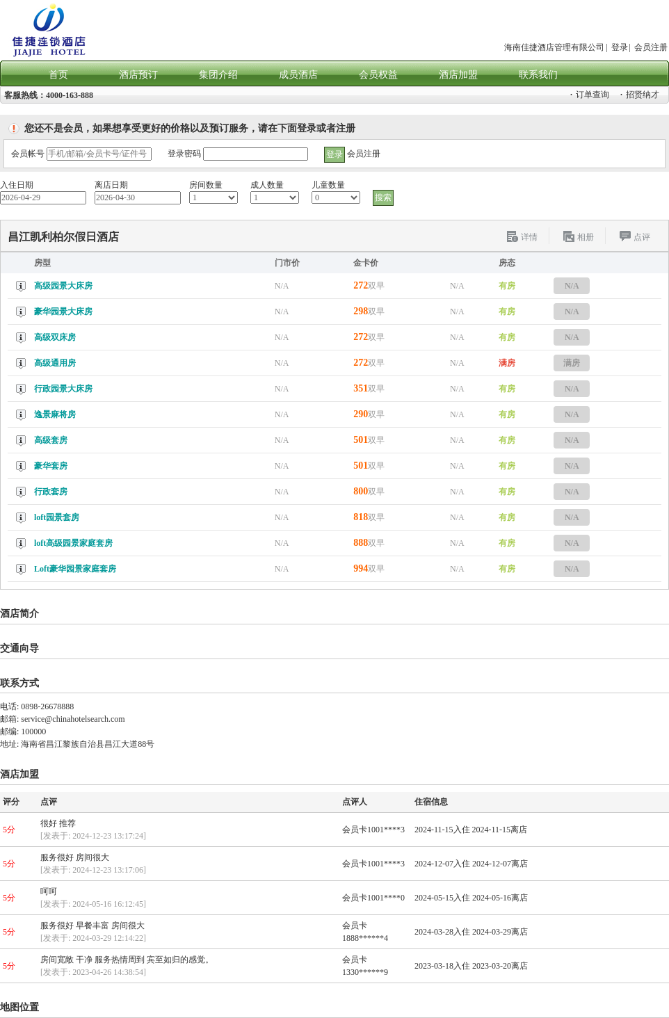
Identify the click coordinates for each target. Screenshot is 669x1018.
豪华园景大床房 (63, 311)
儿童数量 (328, 185)
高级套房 (50, 440)
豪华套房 (50, 466)
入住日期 (16, 185)
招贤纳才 (639, 94)
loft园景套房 (56, 517)
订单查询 (589, 94)
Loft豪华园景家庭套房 (75, 569)
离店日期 (111, 185)
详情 (529, 237)
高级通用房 (55, 363)
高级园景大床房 (63, 286)
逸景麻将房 (55, 414)
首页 (58, 75)
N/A (572, 286)
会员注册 (651, 47)
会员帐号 (28, 154)
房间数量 (206, 185)
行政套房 (50, 491)
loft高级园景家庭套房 (73, 543)
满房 (571, 363)
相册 (585, 237)
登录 (619, 47)
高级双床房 (55, 337)
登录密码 (184, 154)
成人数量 (267, 185)
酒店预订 (138, 75)
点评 (642, 237)
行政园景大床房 (63, 389)
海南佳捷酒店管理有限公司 (554, 47)
